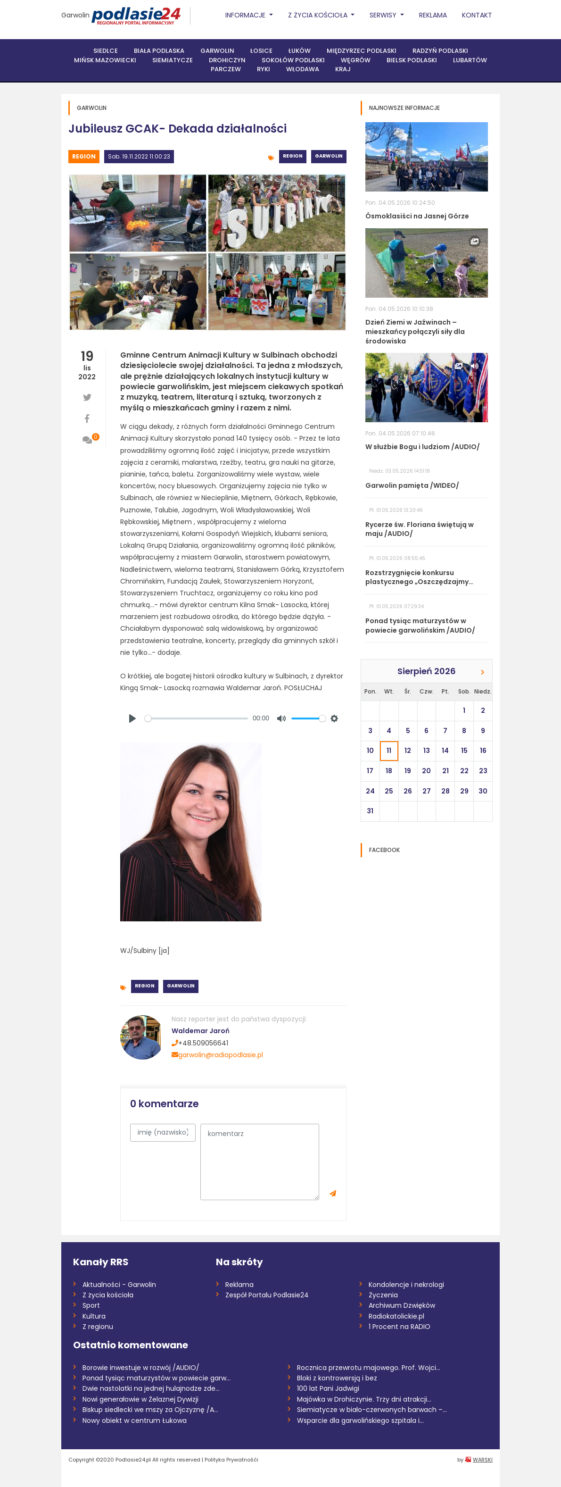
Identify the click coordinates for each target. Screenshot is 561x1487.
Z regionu (97, 1326)
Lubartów (470, 60)
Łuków (300, 51)
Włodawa (302, 69)
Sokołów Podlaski (293, 60)
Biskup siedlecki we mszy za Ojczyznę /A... (150, 1409)
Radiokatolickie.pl (396, 1316)
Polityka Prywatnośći (231, 1459)
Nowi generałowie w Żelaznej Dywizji (140, 1399)
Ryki (263, 69)
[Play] (132, 718)
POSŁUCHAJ (303, 688)
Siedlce (105, 51)
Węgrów (356, 60)
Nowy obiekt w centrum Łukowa (134, 1420)
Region (84, 156)
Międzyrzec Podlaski (361, 51)
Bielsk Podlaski (412, 60)
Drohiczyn (227, 60)
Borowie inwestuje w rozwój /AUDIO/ (140, 1367)
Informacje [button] (246, 15)
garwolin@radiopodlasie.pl (217, 1055)
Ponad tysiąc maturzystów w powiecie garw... (156, 1378)
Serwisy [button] (384, 15)
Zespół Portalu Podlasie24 (267, 1295)
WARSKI (483, 1459)
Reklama (433, 15)
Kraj (343, 69)
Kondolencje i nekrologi (406, 1284)
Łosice (261, 51)
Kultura (94, 1316)
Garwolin (75, 15)
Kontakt (477, 15)
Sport (91, 1305)
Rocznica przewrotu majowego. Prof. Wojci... (368, 1367)
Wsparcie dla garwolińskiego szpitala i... (360, 1420)
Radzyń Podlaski (440, 51)
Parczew (226, 69)
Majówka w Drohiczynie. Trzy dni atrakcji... (364, 1399)
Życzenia (383, 1295)
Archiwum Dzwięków (402, 1305)
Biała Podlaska (159, 51)
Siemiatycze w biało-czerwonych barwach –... (372, 1409)
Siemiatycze (172, 60)
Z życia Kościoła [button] (318, 15)
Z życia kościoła (107, 1295)
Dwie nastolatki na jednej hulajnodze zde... (151, 1388)
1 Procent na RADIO (399, 1326)
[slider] (196, 718)
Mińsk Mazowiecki (105, 60)
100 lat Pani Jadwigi (328, 1388)
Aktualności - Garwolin (119, 1284)
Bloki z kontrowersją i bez (337, 1378)
